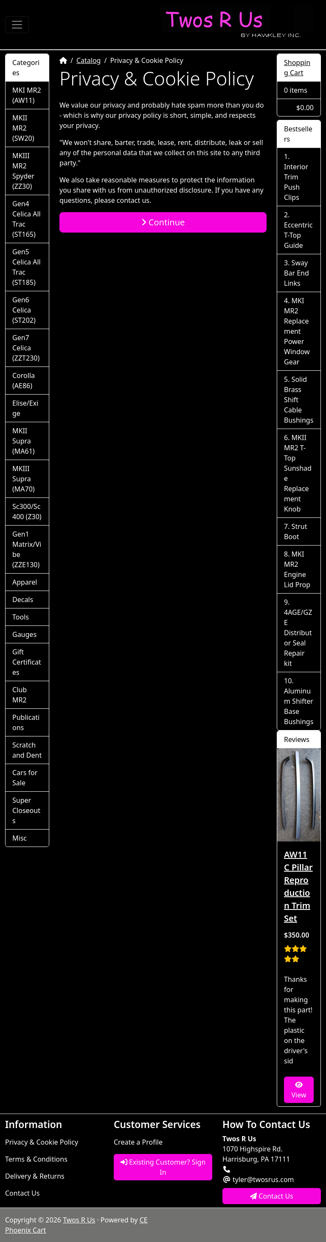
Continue (163, 222)
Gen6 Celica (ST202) (24, 310)
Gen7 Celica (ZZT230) (25, 348)
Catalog (88, 60)
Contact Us (22, 1193)
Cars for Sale (24, 777)
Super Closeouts (26, 810)
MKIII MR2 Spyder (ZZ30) (23, 171)
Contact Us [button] (271, 1196)
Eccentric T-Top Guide (298, 235)
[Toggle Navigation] (17, 24)
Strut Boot (295, 531)
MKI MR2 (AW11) (26, 95)
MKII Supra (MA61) (23, 441)
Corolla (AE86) (23, 380)
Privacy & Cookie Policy (41, 1142)
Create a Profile (138, 1142)
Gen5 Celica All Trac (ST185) (26, 267)
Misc (19, 838)
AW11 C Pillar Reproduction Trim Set (298, 886)
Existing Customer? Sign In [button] (163, 1167)
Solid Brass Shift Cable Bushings (298, 400)
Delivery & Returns (35, 1176)
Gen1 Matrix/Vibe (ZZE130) (26, 549)
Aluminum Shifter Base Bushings (298, 706)
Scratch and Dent (27, 750)
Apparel (24, 582)
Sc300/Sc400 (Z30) (27, 511)
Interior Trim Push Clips (296, 182)
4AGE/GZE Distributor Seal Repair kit (298, 638)
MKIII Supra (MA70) (23, 479)
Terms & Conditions (36, 1159)
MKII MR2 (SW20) (23, 128)
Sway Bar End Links (296, 273)
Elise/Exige (25, 408)
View (298, 1090)
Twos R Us (79, 1220)
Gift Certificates (26, 662)
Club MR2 (19, 695)
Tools (20, 617)
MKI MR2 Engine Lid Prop (297, 569)
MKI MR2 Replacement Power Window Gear (297, 331)
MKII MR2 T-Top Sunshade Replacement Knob (298, 473)
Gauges (24, 634)
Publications (25, 722)
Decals (22, 599)
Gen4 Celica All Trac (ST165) (26, 219)
